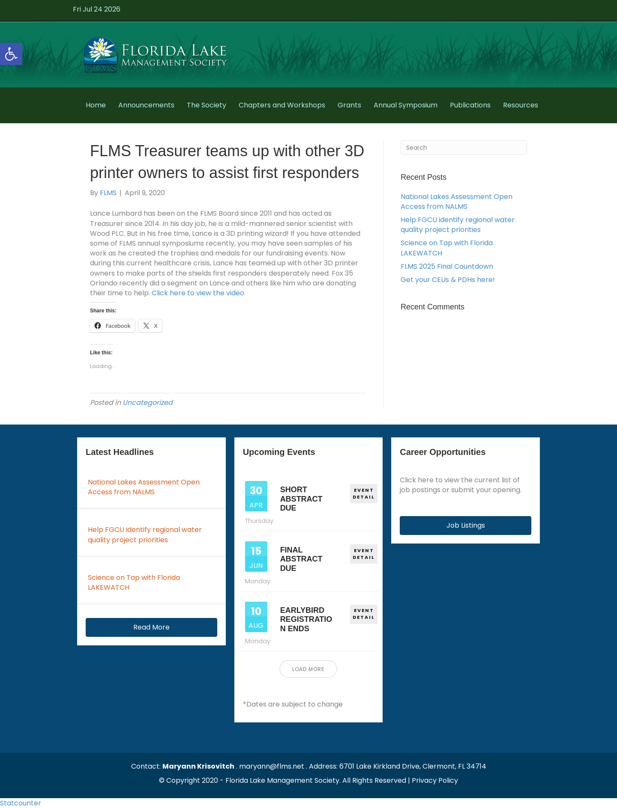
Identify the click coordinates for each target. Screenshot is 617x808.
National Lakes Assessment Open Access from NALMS (456, 201)
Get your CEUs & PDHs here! (448, 280)
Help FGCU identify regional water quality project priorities (458, 225)
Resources (520, 105)
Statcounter (20, 803)
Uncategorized (148, 402)
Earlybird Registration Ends (306, 619)
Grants (349, 105)
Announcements (146, 105)
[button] (151, 627)
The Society (206, 105)
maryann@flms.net (271, 766)
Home (96, 105)
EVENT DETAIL (364, 493)
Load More (308, 669)
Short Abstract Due (301, 498)
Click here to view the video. (199, 293)
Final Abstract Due (301, 559)
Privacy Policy (435, 780)
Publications (470, 105)
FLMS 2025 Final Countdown (447, 266)
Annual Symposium (405, 105)
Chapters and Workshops (282, 105)
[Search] (464, 147)
